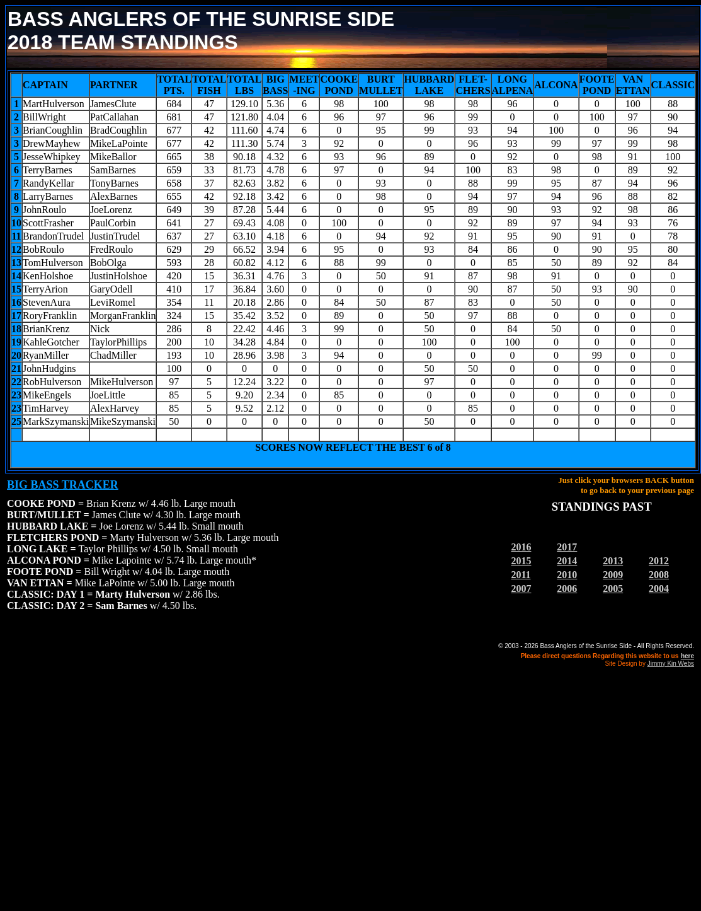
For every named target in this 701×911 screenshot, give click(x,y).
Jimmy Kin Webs (670, 663)
